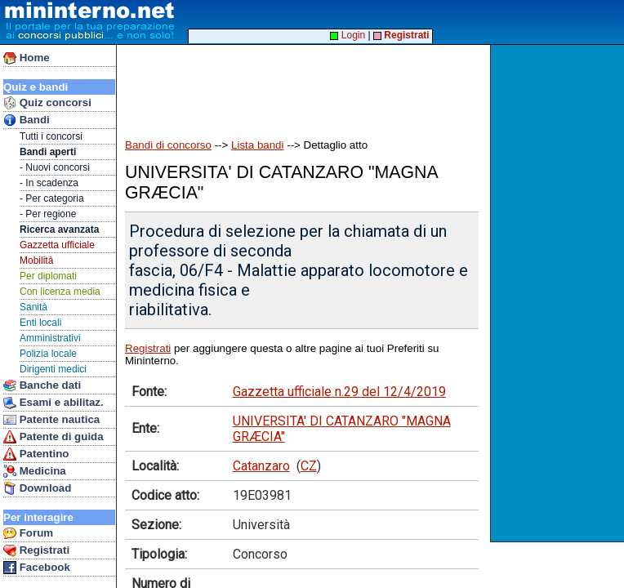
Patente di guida (53, 436)
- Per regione (48, 214)
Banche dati (42, 385)
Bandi (26, 120)
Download (37, 488)
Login (347, 35)
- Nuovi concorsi (55, 167)
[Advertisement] (559, 293)
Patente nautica (51, 419)
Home (26, 58)
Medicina (34, 471)
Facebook (36, 567)
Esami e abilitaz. (53, 402)
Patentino (36, 454)
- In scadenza (49, 183)
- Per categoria (52, 198)
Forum (28, 533)
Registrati (36, 550)
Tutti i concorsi (51, 136)
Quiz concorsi (47, 102)
